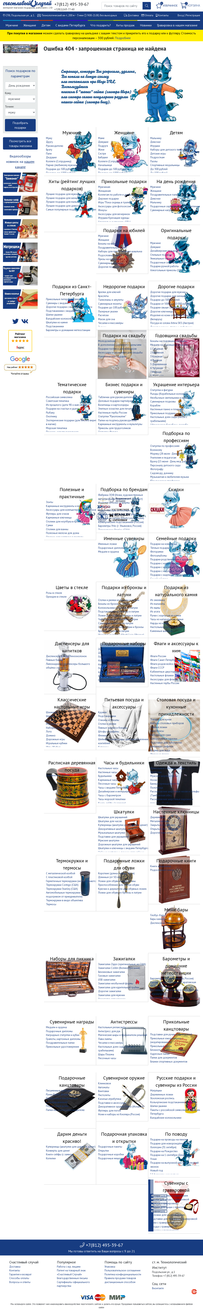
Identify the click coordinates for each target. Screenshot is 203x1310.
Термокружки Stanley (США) (62, 889)
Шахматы (51, 712)
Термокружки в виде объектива (64, 900)
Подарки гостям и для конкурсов (117, 348)
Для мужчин (105, 649)
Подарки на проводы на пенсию (169, 1139)
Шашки (50, 716)
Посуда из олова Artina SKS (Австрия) (172, 323)
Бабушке (103, 157)
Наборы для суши (160, 735)
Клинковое (104, 1083)
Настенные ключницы (176, 812)
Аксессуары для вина (110, 676)
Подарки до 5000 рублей (165, 299)
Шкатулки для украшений (112, 817)
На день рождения (176, 181)
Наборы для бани (108, 660)
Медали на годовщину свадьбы (169, 344)
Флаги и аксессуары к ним (176, 647)
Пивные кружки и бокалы (112, 727)
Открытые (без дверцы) (164, 829)
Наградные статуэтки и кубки (62, 1035)
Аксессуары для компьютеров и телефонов (71, 510)
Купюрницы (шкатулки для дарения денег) (123, 825)
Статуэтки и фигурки (161, 390)
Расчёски (103, 315)
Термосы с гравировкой (164, 1203)
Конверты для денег (58, 1150)
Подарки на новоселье (163, 544)
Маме (101, 138)
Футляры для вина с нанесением (169, 1195)
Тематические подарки (71, 388)
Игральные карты (56, 724)
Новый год (156, 1170)
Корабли (155, 405)
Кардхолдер (157, 1211)
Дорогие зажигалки (109, 991)
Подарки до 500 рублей (60, 169)
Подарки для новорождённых (168, 1143)
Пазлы (154, 161)
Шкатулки (124, 812)
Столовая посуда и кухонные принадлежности (176, 707)
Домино (51, 735)
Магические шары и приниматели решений (122, 1035)
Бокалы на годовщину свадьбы (168, 341)
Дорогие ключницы (161, 311)
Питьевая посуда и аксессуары (124, 703)
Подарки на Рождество (164, 1151)
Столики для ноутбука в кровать (64, 521)
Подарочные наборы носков (115, 656)
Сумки (49, 525)
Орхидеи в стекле (56, 596)
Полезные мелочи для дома (62, 533)
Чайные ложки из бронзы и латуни (118, 619)
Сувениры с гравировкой (176, 1186)
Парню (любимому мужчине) (62, 165)
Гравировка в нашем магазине (177, 25)
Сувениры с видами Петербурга (64, 303)
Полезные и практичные (71, 493)
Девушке (103, 142)
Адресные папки (159, 1054)
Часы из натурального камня (166, 619)
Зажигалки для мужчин (111, 995)
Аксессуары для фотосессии (114, 206)
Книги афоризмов (160, 866)
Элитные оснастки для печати (115, 408)
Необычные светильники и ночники (170, 397)
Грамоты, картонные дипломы (63, 1039)
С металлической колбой (60, 873)
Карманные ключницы (59, 517)
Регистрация (193, 15)
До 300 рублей (159, 169)
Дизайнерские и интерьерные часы (118, 791)
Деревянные (157, 817)
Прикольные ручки (161, 1046)
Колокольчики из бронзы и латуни (118, 607)
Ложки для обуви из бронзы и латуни (120, 615)
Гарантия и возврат (20, 1274)
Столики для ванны (57, 529)
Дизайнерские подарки (164, 250)
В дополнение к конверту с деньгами (119, 344)
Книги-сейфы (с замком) (60, 1154)
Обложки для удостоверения (167, 1215)
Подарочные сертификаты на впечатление (175, 206)
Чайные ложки (158, 727)
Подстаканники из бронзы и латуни (118, 611)
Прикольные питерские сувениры (65, 299)
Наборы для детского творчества (170, 149)
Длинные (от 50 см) (109, 877)
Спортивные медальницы (165, 165)
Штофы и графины (108, 731)
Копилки (51, 1158)
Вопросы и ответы (20, 1282)
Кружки (102, 712)
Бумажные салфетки (161, 746)
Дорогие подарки (108, 267)
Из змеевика (157, 600)
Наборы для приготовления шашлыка (120, 251)
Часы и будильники (124, 763)
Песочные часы (107, 783)
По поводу (176, 1134)
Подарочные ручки (57, 1106)
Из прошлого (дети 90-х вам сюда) (66, 405)
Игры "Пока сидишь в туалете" (115, 202)
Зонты (49, 502)
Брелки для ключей (109, 292)
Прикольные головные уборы (167, 768)
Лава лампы (105, 1039)
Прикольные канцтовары (176, 1025)
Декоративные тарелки (163, 738)
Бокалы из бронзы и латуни (114, 604)
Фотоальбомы (158, 555)
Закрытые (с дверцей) (163, 825)
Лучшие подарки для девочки (63, 205)
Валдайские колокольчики (61, 318)
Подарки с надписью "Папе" (166, 567)
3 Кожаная (156, 356)
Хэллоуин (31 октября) (163, 1147)
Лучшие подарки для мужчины (64, 194)
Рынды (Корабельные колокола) (169, 393)
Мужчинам (104, 187)
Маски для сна (106, 319)
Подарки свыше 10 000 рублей (168, 307)
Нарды (50, 720)
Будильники (105, 776)
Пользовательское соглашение (122, 1270)
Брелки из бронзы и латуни (113, 631)
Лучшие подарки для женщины (64, 198)
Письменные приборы (58, 1090)
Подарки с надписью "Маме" (166, 563)
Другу (49, 142)
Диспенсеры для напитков (72, 647)
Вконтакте (158, 1288)
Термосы (51, 904)
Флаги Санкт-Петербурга (164, 660)
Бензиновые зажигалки (111, 972)
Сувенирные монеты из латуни (115, 623)
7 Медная (155, 372)
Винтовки (103, 1091)
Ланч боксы (157, 731)
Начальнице (105, 165)
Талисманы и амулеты (111, 299)
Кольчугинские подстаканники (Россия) (121, 522)
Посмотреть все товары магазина (20, 143)
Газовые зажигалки (109, 975)
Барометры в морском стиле (166, 997)
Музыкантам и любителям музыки (169, 477)
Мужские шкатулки (108, 840)
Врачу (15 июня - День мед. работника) (172, 461)
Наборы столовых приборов (167, 723)
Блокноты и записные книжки (167, 1050)
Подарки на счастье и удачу (62, 408)
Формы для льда (160, 750)
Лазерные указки (108, 311)
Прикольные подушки (162, 413)
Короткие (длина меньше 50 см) (116, 873)
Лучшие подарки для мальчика (64, 201)
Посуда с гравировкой (163, 1226)
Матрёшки (156, 1090)
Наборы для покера (110, 680)
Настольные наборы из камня (167, 627)
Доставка (133, 15)
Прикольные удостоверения (62, 1046)
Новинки (146, 25)
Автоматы (103, 1087)
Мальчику (155, 138)
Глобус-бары (157, 915)
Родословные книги (110, 255)
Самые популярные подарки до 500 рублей (71, 209)
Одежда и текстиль (176, 763)
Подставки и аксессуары (112, 1103)
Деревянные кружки (58, 775)
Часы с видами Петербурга (113, 787)
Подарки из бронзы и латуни (124, 591)
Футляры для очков (57, 513)
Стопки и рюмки (107, 724)
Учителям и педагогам (163, 457)
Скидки (176, 489)
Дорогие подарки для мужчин (168, 292)
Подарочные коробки (111, 1154)
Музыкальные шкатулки (111, 832)
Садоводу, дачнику (161, 473)
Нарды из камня (159, 623)
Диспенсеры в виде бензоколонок (66, 656)
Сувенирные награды (162, 210)
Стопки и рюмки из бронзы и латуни (118, 600)
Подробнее (123, 38)
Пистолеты (104, 1095)
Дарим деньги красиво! (72, 1137)
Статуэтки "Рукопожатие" (112, 416)
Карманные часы (108, 780)
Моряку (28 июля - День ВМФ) (167, 453)
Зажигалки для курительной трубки (118, 987)
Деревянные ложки (161, 1094)
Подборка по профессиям (176, 436)
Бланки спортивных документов (168, 1061)
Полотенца (156, 787)
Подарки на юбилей (124, 230)
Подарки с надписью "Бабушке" (168, 571)
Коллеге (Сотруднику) (58, 161)
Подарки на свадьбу (124, 335)
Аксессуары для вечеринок (114, 214)
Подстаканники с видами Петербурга (67, 311)
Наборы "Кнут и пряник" (111, 664)
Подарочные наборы (124, 643)
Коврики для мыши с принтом (167, 1207)
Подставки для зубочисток (166, 742)
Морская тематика (56, 428)
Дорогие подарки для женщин (168, 296)
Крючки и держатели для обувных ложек (122, 889)
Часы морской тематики (111, 799)
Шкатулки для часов (110, 821)
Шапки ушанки (54, 314)
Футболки (156, 772)
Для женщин (105, 653)
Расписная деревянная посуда (71, 766)
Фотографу (156, 469)
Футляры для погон (109, 1110)
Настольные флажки (162, 675)
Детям (45, 25)
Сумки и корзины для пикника (63, 972)
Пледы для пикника (57, 975)
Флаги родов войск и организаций (170, 664)
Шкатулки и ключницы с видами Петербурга (123, 848)
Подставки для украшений (113, 836)
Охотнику (51, 416)
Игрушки (155, 146)
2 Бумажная (157, 352)
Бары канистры (158, 919)
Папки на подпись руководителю (117, 420)
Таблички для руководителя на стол (119, 397)
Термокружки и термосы (72, 864)
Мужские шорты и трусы (164, 776)
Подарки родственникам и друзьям (171, 559)
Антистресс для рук (109, 1031)
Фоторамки (156, 551)
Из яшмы (155, 607)
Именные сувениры (124, 538)
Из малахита (157, 604)
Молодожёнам (107, 341)
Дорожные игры (55, 739)
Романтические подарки (112, 356)
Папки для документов (163, 1057)
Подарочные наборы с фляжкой (117, 668)
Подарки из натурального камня (176, 591)
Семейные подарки (176, 538)
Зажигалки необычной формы (115, 983)
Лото (49, 731)
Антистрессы (124, 1022)
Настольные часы (108, 768)
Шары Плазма (106, 1054)
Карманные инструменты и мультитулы (120, 424)
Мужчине (12, 25)
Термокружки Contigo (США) (62, 885)
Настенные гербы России (112, 412)
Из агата (155, 611)
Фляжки (102, 735)
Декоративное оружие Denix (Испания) (121, 1106)
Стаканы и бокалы (108, 720)
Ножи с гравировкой (162, 1222)
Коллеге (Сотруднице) (111, 161)
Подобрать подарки (20, 125)
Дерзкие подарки (108, 198)
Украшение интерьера (176, 384)
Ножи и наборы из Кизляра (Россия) (119, 510)
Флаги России (158, 656)
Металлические (159, 821)
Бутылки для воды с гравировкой (169, 1199)
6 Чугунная (156, 368)
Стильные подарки (161, 254)
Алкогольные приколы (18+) (166, 270)
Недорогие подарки (124, 286)
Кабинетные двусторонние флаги (169, 671)
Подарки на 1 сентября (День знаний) (172, 1155)
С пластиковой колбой (59, 877)
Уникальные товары (161, 258)
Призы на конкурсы (109, 259)
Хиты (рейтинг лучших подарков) (72, 185)
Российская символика (59, 397)
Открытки (103, 1150)
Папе (49, 153)
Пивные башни (54, 660)
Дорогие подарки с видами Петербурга (69, 307)
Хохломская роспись (162, 1098)
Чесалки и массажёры (110, 323)
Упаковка (109, 1266)
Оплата (149, 15)
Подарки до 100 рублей (112, 307)
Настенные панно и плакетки (166, 409)
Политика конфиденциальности (122, 1274)
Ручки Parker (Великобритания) (64, 1094)
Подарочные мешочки (111, 1158)
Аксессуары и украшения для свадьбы (120, 352)
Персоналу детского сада (165, 465)
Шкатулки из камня (57, 322)
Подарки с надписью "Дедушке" (168, 575)
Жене (101, 149)
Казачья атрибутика (109, 1099)
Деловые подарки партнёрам (115, 401)
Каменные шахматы (161, 631)
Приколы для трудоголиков (114, 428)
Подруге (103, 146)
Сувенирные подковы (163, 401)
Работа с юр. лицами (68, 1266)
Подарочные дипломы (111, 548)
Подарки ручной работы (164, 266)
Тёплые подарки (160, 548)
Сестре (102, 153)
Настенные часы (107, 772)
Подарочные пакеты (110, 1146)
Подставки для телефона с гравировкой (173, 1219)
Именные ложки (107, 544)
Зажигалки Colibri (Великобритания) (119, 968)
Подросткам (157, 157)
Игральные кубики (56, 743)
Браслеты (103, 296)
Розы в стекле (54, 593)
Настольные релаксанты (112, 1027)
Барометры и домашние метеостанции (68, 330)
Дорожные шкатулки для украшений (119, 844)
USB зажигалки (106, 979)
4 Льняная (156, 360)
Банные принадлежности (164, 783)
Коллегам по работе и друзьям (116, 194)
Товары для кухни (160, 719)
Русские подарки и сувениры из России (176, 1081)
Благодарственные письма (72, 1278)
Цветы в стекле (72, 587)
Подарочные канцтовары (72, 1081)
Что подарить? (100, 25)
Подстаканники (55, 326)
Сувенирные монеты (110, 303)
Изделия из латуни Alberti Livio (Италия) (121, 518)
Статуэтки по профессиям (164, 446)
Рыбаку (50, 412)
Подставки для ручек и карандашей (171, 1034)
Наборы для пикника (72, 959)
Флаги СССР (157, 667)
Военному (156, 450)
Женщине (29, 25)
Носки (153, 780)
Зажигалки (124, 959)
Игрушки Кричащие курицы (113, 218)
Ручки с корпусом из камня (165, 615)
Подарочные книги (176, 861)
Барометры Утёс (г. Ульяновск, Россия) (120, 526)
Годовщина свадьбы (176, 335)
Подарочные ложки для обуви (124, 864)
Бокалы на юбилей (109, 243)
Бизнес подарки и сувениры (124, 388)
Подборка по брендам (124, 489)
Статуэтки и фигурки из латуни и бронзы (121, 627)
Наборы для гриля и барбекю (63, 968)
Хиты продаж (125, 25)
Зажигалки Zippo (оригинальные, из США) (122, 964)
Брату (49, 149)
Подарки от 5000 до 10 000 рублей (170, 303)
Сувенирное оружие (124, 1078)
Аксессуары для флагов (164, 679)
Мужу (49, 138)
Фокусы (102, 210)
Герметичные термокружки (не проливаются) (72, 881)
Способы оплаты (19, 1278)
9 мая (153, 1159)
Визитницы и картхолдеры (113, 405)
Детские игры (158, 153)
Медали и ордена (108, 551)
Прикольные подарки (124, 181)
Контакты (163, 15)
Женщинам (104, 191)
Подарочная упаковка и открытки (124, 1137)
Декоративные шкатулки (112, 829)
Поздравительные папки (164, 194)
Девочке (155, 142)
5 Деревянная (158, 364)
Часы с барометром (109, 795)
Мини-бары (176, 910)
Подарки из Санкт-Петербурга (71, 290)
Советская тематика (57, 401)
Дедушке (51, 157)
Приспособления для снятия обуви (118, 885)
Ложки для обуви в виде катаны (117, 881)
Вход (181, 15)
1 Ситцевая (156, 348)
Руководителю (54, 146)
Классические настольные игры (72, 703)
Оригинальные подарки (176, 234)
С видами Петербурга (70, 25)
